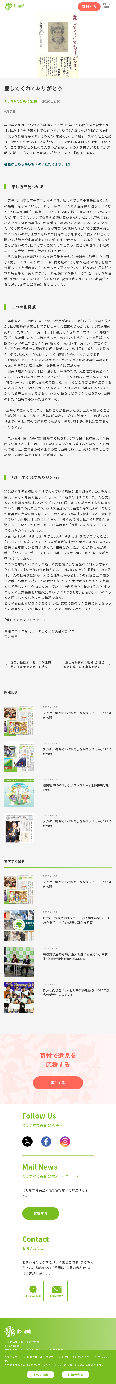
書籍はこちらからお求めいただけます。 (34, 164)
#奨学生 (10, 111)
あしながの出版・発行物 (20, 101)
